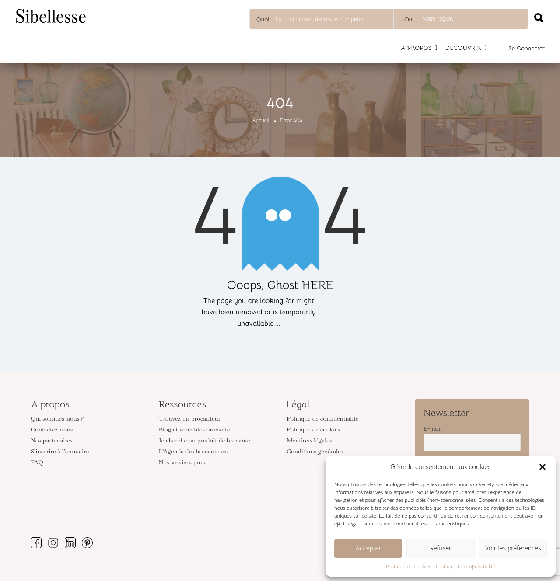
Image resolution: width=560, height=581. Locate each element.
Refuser (440, 548)
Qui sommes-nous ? (57, 418)
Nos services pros (182, 462)
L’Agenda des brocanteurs (193, 451)
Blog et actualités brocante (194, 429)
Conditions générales (315, 451)
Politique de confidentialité (465, 566)
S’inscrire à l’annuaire (60, 451)
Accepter (368, 548)
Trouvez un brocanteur (190, 418)
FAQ (37, 462)
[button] (542, 467)
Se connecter (526, 48)
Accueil (261, 120)
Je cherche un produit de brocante (204, 440)
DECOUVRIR (463, 48)
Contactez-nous (52, 429)
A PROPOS (416, 48)
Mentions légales (309, 440)
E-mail (433, 428)
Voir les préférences (513, 548)
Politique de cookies (408, 566)
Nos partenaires (52, 440)
